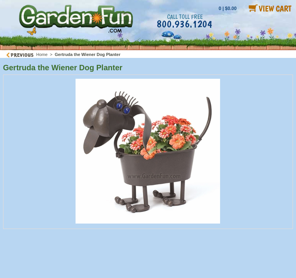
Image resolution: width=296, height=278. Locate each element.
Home (41, 54)
